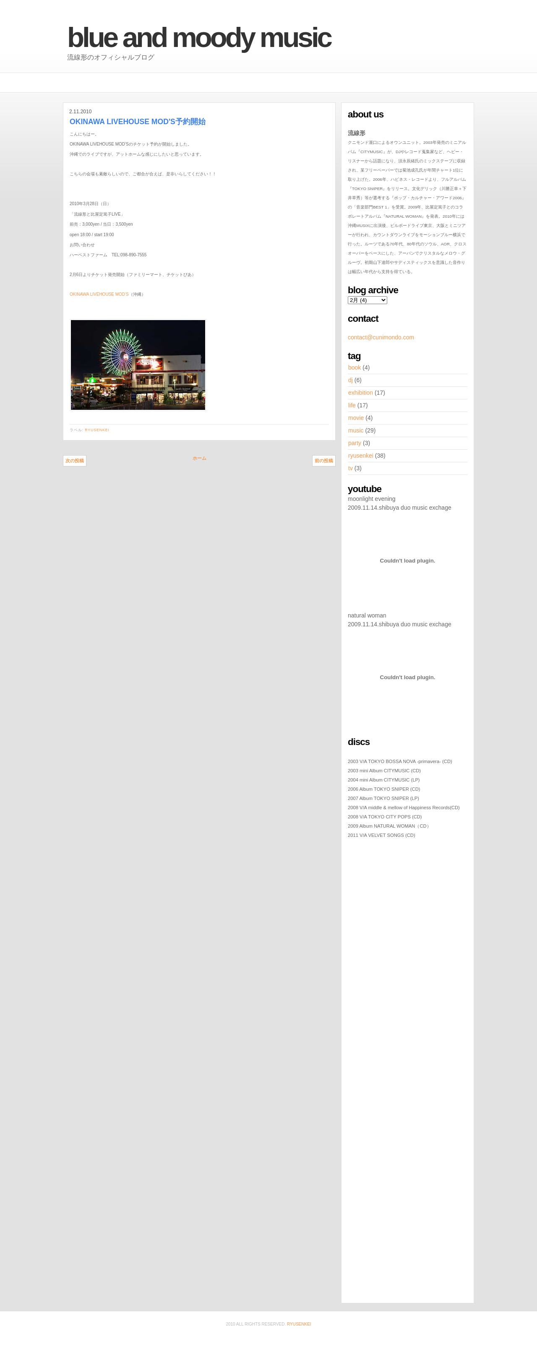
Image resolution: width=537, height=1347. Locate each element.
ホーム (199, 458)
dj (350, 380)
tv (350, 468)
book (354, 367)
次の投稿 (74, 460)
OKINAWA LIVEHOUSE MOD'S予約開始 (138, 121)
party (354, 443)
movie (356, 417)
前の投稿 (324, 460)
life (352, 405)
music (356, 430)
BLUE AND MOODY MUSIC (199, 37)
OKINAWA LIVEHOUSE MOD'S (99, 294)
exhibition (360, 392)
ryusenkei (97, 430)
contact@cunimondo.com (381, 337)
